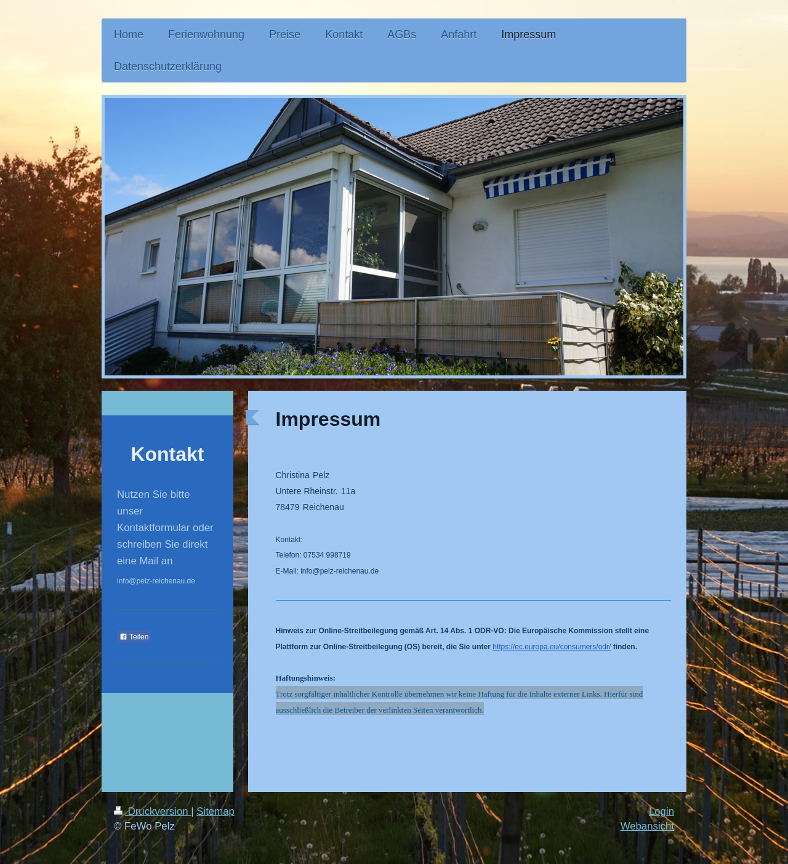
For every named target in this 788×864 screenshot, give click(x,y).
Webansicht (647, 826)
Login (661, 811)
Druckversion (152, 811)
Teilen (133, 637)
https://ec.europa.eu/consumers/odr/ (551, 646)
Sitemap (215, 811)
